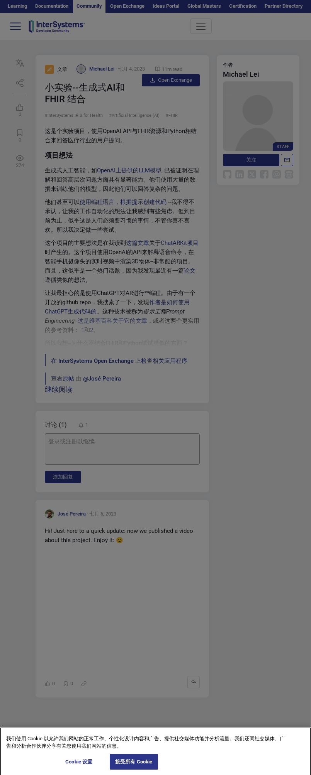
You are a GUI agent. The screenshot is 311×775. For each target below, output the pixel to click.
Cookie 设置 (78, 767)
